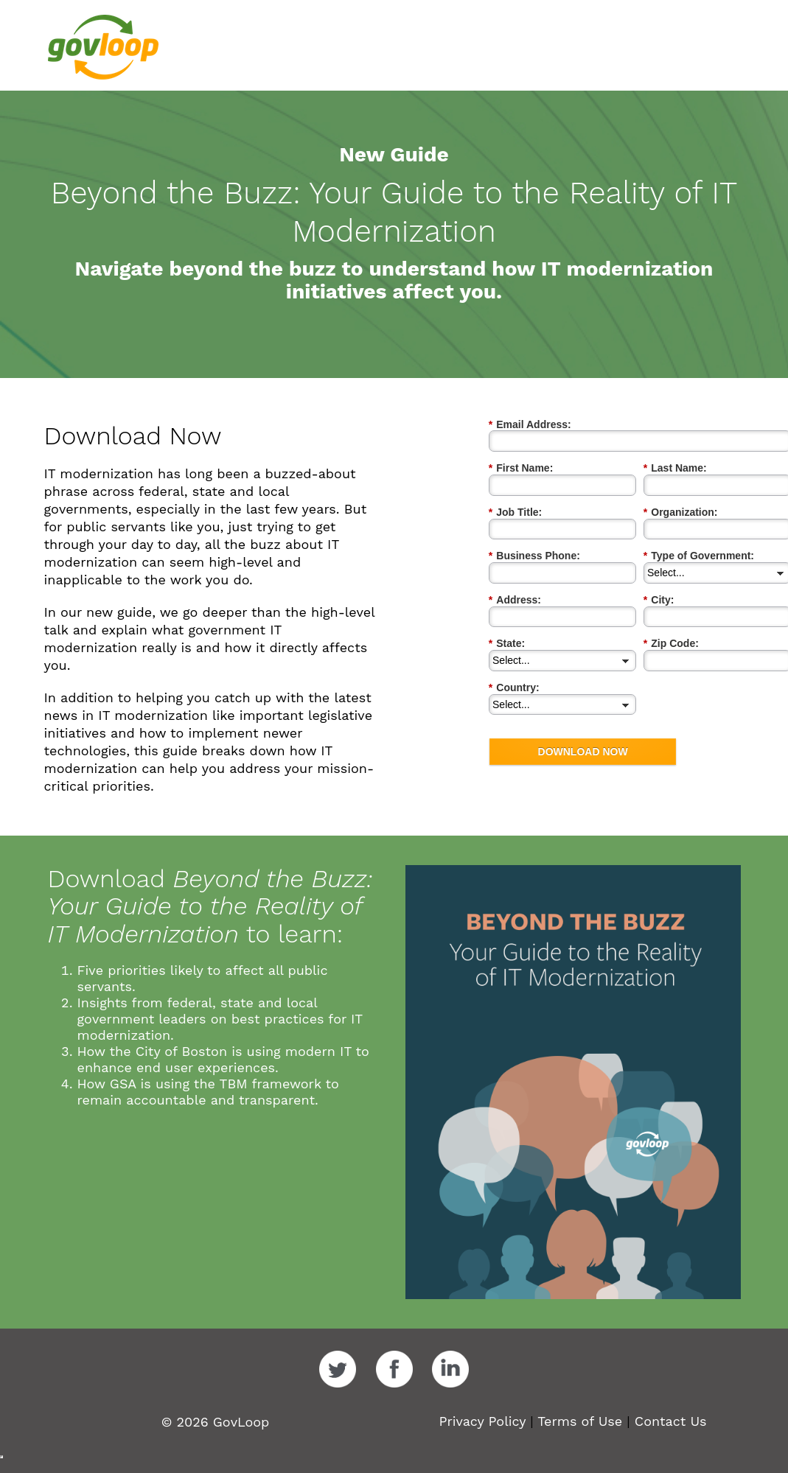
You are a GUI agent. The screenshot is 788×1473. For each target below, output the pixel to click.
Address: (515, 600)
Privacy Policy (482, 1421)
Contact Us (671, 1421)
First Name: (521, 468)
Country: (514, 688)
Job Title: (515, 512)
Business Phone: (534, 556)
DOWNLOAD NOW (583, 752)
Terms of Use (579, 1421)
